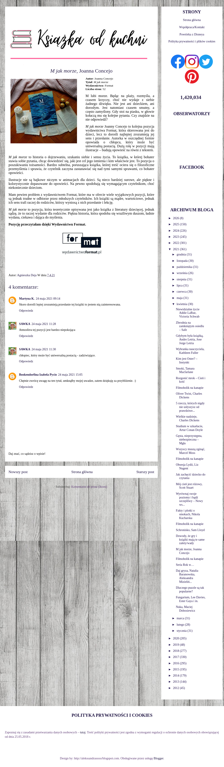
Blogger (158, 758)
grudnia (182, 254)
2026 (176, 218)
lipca (180, 285)
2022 (176, 243)
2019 (176, 644)
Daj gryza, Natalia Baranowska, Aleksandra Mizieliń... (187, 576)
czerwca (182, 291)
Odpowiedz (26, 310)
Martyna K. (27, 298)
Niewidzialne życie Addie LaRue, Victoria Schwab (188, 313)
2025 (176, 224)
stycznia (182, 630)
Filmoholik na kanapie (189, 387)
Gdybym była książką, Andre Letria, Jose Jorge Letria (189, 339)
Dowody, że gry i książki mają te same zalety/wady (190, 539)
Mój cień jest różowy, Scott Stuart (189, 485)
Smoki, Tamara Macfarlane (185, 370)
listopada (182, 260)
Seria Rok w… (185, 564)
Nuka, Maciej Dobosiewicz (185, 608)
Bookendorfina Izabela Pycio (38, 374)
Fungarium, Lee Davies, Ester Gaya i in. (190, 599)
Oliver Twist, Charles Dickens (189, 395)
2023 (176, 236)
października (185, 267)
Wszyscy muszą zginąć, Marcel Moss (190, 451)
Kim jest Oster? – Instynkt (186, 360)
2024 (176, 230)
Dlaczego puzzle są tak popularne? (190, 589)
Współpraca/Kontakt (192, 27)
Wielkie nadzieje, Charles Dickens (187, 418)
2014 (176, 675)
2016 (176, 663)
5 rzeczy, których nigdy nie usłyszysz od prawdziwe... (190, 407)
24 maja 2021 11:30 (44, 349)
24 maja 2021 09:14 (48, 298)
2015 (176, 669)
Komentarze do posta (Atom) (89, 486)
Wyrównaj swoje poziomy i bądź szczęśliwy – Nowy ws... (189, 499)
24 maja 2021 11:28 (44, 324)
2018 (176, 650)
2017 (176, 657)
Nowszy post (18, 472)
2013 (176, 681)
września (182, 273)
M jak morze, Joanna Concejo (188, 551)
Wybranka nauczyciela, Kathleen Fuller (190, 350)
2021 (176, 249)
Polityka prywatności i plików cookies (191, 41)
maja (180, 298)
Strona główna (82, 472)
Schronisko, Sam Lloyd (190, 530)
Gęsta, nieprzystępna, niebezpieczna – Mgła (189, 439)
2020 (176, 638)
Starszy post (145, 472)
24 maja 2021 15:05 (70, 374)
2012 (176, 688)
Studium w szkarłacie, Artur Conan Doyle (189, 428)
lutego (181, 624)
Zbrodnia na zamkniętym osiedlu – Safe (190, 326)
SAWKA (24, 324)
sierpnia (182, 279)
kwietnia (182, 304)
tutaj (83, 732)
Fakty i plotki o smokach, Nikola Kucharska (188, 514)
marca (181, 618)
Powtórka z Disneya (192, 34)
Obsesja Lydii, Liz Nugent (187, 466)
